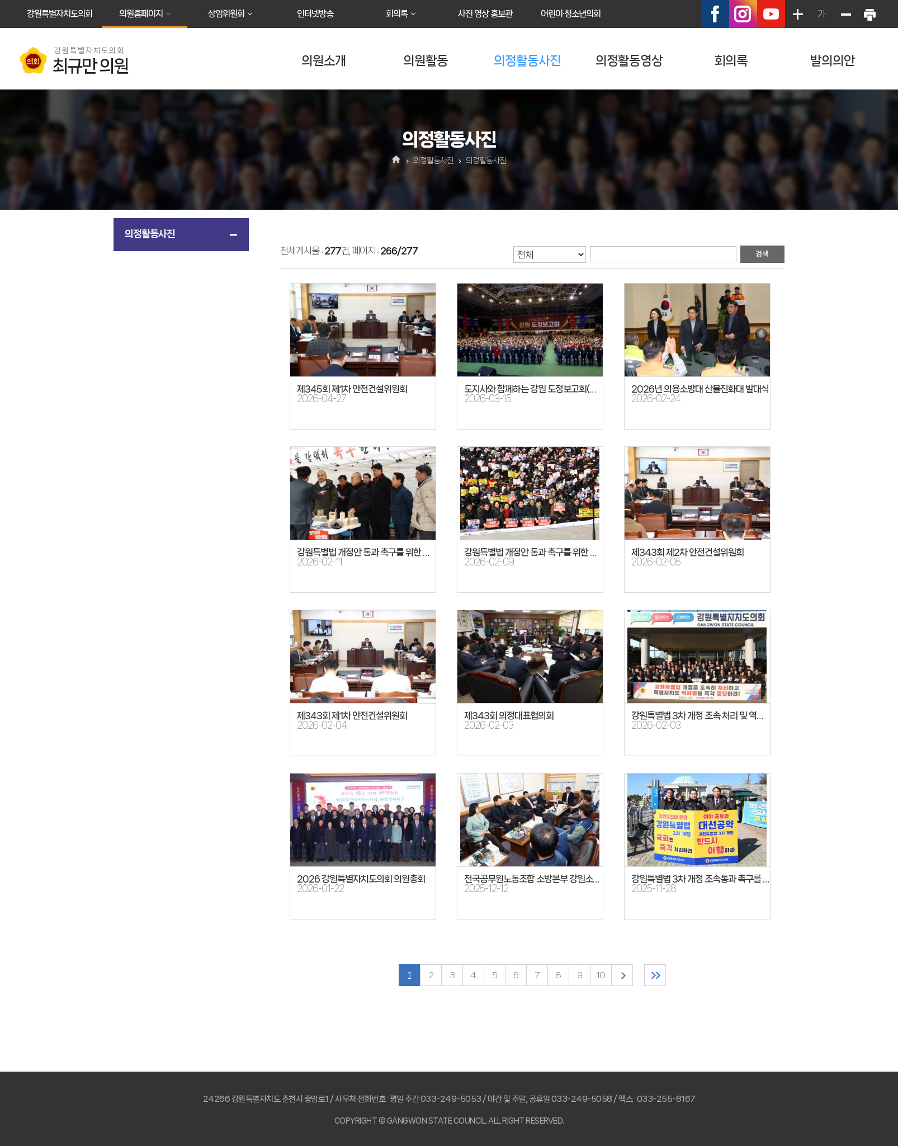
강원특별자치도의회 (59, 13)
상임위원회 (226, 13)
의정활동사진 (527, 61)
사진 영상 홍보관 (485, 13)
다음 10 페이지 (622, 975)
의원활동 (425, 61)
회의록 (397, 13)
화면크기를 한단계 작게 (845, 14)
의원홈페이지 (141, 13)
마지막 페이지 (655, 975)
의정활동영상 (629, 61)
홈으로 (397, 160)
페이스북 (715, 14)
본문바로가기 (0, 0)
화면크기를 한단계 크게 (797, 14)
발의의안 (832, 61)
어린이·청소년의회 (571, 13)
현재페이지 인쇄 (869, 14)
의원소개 (323, 61)
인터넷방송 (315, 13)
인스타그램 (743, 14)
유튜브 (771, 14)
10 (600, 975)
